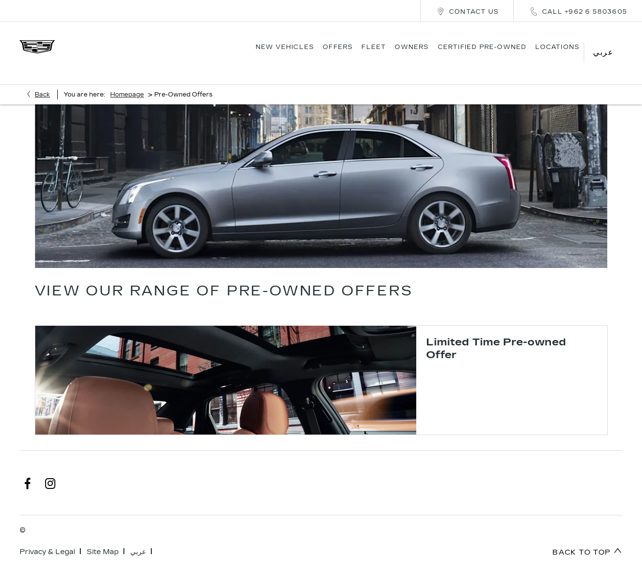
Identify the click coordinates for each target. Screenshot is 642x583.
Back (42, 81)
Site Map (103, 538)
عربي (138, 538)
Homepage (127, 81)
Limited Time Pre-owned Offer (496, 335)
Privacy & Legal (47, 538)
